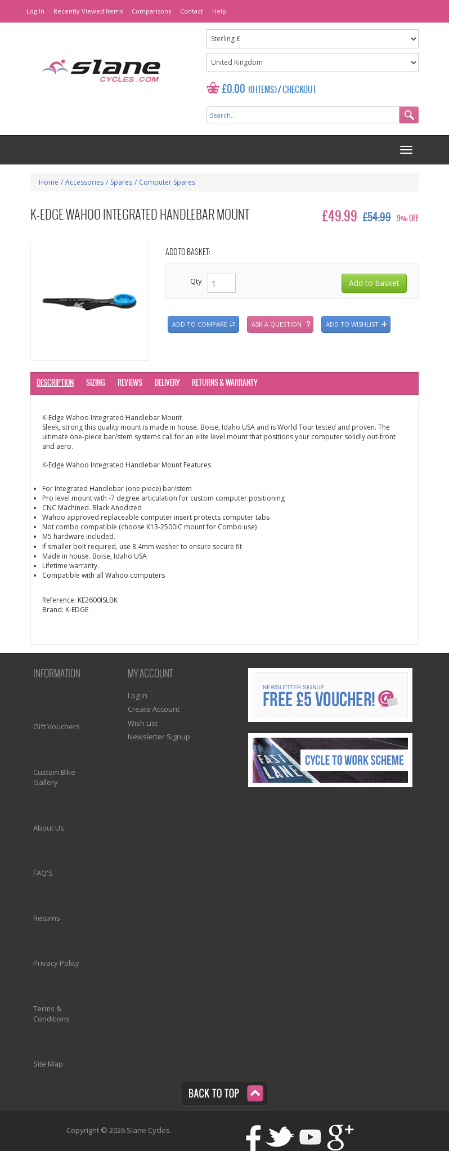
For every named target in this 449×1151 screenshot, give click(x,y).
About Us (48, 828)
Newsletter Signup (159, 736)
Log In (35, 11)
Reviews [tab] (130, 383)
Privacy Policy (56, 963)
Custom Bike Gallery (54, 777)
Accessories (84, 182)
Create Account (153, 709)
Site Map (48, 1064)
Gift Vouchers (56, 726)
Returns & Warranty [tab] (224, 383)
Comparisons (151, 11)
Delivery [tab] (167, 383)
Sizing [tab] (95, 383)
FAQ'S (43, 873)
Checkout (299, 90)
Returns (46, 918)
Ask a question (277, 324)
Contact (191, 11)
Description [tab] (55, 383)
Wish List (143, 723)
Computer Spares (167, 182)
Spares (121, 182)
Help (219, 11)
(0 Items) (262, 90)
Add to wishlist (352, 324)
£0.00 (233, 89)
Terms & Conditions (51, 1013)
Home (49, 182)
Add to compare (199, 324)
